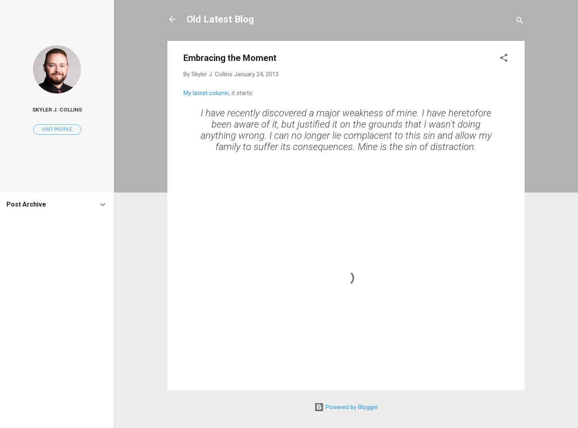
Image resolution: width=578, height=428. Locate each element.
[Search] (520, 22)
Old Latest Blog (220, 19)
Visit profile (57, 129)
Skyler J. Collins (57, 109)
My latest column (206, 93)
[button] (504, 59)
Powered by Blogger (346, 407)
